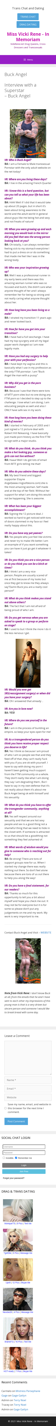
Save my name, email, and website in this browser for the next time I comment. (29, 1108)
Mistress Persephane (28, 1391)
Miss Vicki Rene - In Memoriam (28, 37)
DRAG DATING (28, 24)
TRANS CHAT (28, 16)
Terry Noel (20, 1400)
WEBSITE (46, 932)
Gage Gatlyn (19, 1395)
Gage (4, 1395)
